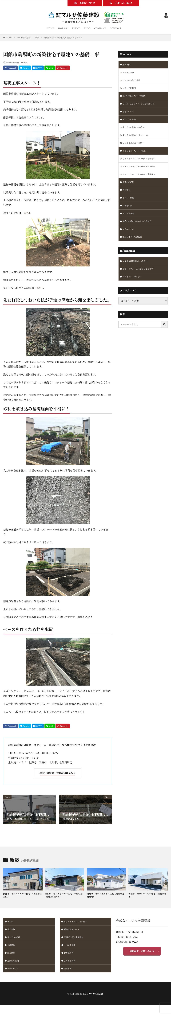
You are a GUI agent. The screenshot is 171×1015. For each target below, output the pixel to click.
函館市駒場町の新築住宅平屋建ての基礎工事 (63, 37)
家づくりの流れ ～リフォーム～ (138, 139)
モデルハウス (129, 239)
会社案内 (68, 972)
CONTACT (115, 28)
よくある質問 (129, 222)
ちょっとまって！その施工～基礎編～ (142, 164)
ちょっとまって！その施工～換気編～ (142, 172)
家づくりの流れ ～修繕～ (135, 147)
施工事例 (127, 64)
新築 (37, 37)
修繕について (129, 114)
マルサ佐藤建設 (96, 997)
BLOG (87, 28)
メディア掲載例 (130, 89)
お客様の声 (128, 214)
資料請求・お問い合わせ (142, 952)
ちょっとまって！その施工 (136, 156)
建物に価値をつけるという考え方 (139, 231)
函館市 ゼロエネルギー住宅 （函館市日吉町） (21, 895)
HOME (50, 28)
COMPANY (100, 28)
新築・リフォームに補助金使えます (140, 280)
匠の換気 (127, 197)
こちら (27, 213)
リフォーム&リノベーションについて (141, 106)
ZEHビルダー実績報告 (134, 247)
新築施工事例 (129, 73)
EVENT (76, 28)
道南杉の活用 (129, 189)
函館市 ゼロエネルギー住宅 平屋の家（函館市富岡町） (64, 895)
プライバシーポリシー (134, 288)
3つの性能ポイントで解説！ (137, 98)
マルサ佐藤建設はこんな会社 (137, 272)
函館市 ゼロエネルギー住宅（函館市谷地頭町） (106, 895)
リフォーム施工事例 (133, 81)
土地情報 (11, 947)
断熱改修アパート (73, 930)
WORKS (62, 28)
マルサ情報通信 (23, 37)
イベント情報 (129, 206)
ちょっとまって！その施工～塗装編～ (142, 181)
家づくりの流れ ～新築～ (135, 131)
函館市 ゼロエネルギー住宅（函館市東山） (147, 895)
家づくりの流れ (130, 123)
